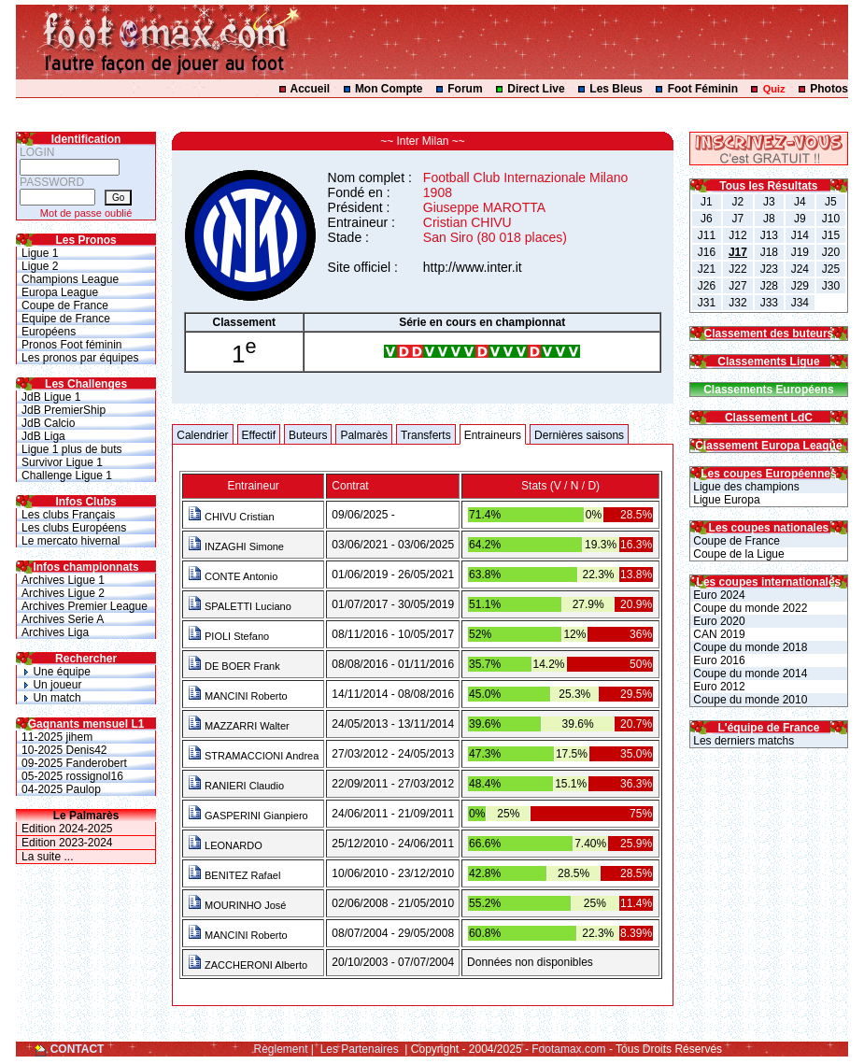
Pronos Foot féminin (71, 344)
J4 (800, 201)
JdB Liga (43, 436)
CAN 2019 (717, 634)
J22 (737, 269)
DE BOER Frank (234, 666)
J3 (769, 201)
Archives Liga (55, 632)
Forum (464, 88)
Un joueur (51, 684)
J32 (737, 302)
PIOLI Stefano (228, 636)
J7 (738, 218)
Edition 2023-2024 (66, 842)
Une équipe (56, 671)
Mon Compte (389, 88)
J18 (769, 252)
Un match (51, 697)
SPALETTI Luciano (239, 606)
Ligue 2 (39, 266)
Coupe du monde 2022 (748, 608)
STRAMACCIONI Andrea (253, 755)
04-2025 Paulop (61, 789)
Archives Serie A (62, 619)
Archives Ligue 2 (63, 593)
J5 (831, 201)
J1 (707, 201)
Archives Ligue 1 (63, 580)
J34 (800, 302)
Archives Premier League (84, 606)
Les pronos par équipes (79, 357)
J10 (831, 218)
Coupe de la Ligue (737, 553)
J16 (706, 252)
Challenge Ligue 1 (66, 475)
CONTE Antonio (232, 576)
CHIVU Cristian (231, 516)
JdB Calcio (48, 423)
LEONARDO (225, 845)
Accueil (310, 88)
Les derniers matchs (742, 740)
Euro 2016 (717, 660)
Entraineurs (492, 435)
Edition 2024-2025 (66, 828)
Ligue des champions (745, 486)
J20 (831, 252)
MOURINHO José (237, 905)
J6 (707, 218)
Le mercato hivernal (70, 540)
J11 (706, 235)
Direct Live (535, 88)
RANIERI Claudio (236, 785)
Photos (829, 88)
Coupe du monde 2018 (748, 647)
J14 (800, 235)
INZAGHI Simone (236, 546)
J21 (706, 269)
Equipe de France (65, 318)
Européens (48, 331)
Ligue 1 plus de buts (71, 449)
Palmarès (364, 435)
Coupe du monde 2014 (748, 673)
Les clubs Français (68, 514)
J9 (800, 218)
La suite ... (47, 856)
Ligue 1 (39, 253)
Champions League (70, 279)
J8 (769, 218)
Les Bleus (616, 88)
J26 (706, 285)
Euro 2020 (717, 621)
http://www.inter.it (472, 267)
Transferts (426, 435)
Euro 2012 (717, 686)
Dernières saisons (579, 435)
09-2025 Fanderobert (74, 763)
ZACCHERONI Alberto (247, 965)
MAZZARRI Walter (239, 725)
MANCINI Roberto (238, 696)
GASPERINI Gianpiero (248, 815)
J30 (831, 285)
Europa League (59, 292)
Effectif (259, 435)
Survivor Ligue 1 (62, 462)
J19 (800, 252)
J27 (737, 285)
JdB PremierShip (63, 410)
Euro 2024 (717, 595)
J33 (769, 302)
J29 (800, 285)
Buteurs (308, 435)
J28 (769, 285)
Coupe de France (64, 305)
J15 (831, 235)
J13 (769, 235)
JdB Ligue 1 (50, 397)
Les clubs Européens (73, 527)
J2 (738, 201)
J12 (737, 235)
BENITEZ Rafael (234, 875)
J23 (769, 269)
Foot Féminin (703, 88)
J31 (706, 302)
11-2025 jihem (56, 737)
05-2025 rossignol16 (72, 776)
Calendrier (202, 435)
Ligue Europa (725, 499)
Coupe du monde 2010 (748, 699)
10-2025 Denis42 (63, 750)
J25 (831, 269)
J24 (800, 269)
